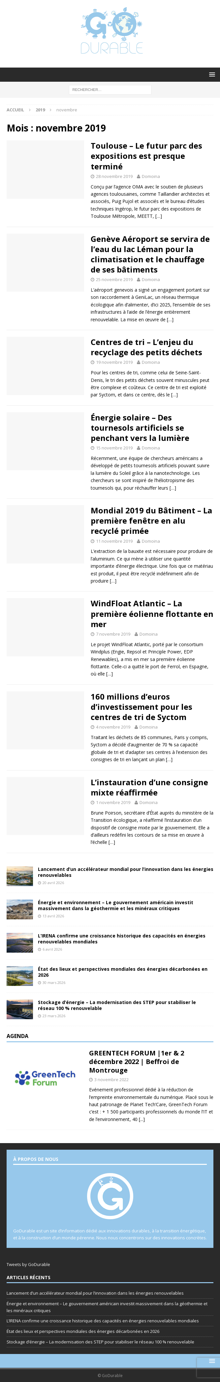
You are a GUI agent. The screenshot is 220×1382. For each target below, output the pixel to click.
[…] (158, 216)
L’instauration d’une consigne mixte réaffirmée (149, 787)
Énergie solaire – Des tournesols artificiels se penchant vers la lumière (140, 427)
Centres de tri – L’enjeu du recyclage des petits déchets (146, 347)
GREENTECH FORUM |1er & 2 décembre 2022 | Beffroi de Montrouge (136, 1062)
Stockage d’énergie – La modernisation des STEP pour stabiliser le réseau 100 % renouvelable (117, 1005)
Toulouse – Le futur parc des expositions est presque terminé (146, 155)
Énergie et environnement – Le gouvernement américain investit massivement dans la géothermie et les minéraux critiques (115, 905)
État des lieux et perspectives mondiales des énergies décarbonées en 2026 (122, 972)
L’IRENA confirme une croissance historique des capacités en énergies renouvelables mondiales (121, 939)
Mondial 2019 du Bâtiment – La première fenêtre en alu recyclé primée (151, 520)
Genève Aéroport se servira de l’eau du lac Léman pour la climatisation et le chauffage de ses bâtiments (150, 254)
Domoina (151, 176)
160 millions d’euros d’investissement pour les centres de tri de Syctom (141, 706)
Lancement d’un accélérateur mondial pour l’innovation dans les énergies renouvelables (125, 872)
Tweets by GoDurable (28, 1264)
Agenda (17, 1036)
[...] (142, 1119)
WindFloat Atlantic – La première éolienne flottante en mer (152, 613)
